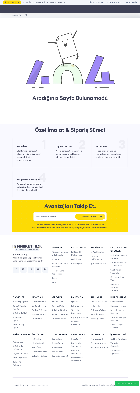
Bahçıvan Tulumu (98, 310)
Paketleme (101, 146)
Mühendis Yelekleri (60, 314)
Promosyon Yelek (99, 343)
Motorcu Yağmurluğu (18, 340)
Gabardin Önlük (39, 351)
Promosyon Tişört (99, 339)
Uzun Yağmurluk (20, 357)
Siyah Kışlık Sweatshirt (115, 271)
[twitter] (23, 270)
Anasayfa (17, 15)
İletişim (55, 278)
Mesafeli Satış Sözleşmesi (58, 272)
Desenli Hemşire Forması (117, 311)
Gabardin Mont (39, 301)
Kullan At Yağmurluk (17, 363)
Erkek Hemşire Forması (116, 326)
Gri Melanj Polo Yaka (117, 278)
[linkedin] (38, 270)
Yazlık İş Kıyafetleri (115, 344)
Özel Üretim (131, 2)
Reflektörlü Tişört (20, 313)
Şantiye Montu (39, 314)
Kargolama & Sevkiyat (28, 179)
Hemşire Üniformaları (96, 257)
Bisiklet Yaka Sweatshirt (77, 359)
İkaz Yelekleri (57, 301)
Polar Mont (37, 318)
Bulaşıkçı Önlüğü (39, 356)
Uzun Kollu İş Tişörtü (18, 326)
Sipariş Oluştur (64, 146)
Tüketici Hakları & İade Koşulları (60, 253)
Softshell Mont (39, 306)
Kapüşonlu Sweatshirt (76, 344)
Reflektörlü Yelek (59, 310)
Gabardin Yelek (59, 318)
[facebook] (16, 270)
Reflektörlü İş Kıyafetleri (116, 352)
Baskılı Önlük (57, 351)
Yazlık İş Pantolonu (76, 311)
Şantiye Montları (98, 263)
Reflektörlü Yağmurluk (18, 347)
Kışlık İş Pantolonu (79, 317)
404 (25, 15)
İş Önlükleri (37, 339)
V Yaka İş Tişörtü (20, 301)
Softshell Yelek (58, 306)
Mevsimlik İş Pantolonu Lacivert (115, 287)
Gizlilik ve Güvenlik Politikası (60, 265)
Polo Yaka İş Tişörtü (18, 319)
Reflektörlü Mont (40, 310)
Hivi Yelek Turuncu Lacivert (118, 256)
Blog (54, 282)
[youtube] (45, 270)
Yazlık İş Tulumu (98, 318)
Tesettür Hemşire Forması (118, 319)
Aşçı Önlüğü (37, 347)
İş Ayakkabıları (97, 252)
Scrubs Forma (116, 301)
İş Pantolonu (77, 306)
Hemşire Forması (118, 306)
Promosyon (76, 263)
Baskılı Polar (57, 343)
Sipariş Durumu (96, 2)
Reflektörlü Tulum (99, 301)
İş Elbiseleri (76, 259)
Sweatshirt (76, 339)
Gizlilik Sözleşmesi (90, 385)
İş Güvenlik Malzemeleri (76, 253)
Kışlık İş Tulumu (97, 314)
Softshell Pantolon (75, 323)
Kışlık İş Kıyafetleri (118, 339)
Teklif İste (22, 146)
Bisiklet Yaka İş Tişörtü (19, 307)
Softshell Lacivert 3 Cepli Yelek (118, 264)
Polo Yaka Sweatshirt (76, 352)
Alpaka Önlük (38, 343)
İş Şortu (74, 301)
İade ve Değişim (108, 385)
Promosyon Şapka (99, 347)
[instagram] (31, 270)
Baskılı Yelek (57, 347)
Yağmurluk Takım (20, 353)
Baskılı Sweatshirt (60, 356)
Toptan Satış (114, 2)
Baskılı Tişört (57, 339)
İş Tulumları (96, 306)
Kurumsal (56, 259)
